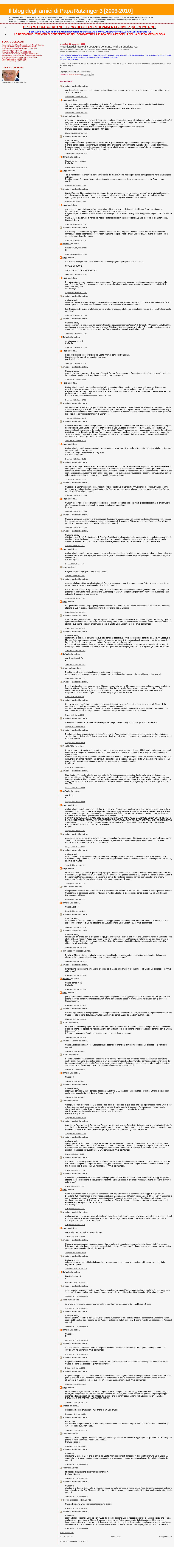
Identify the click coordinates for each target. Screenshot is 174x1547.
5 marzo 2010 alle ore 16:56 (74, 564)
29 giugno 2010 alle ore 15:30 (75, 1133)
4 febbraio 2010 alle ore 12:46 (75, 418)
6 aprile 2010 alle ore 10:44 (74, 697)
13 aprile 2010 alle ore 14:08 (75, 726)
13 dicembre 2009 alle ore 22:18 (76, 96)
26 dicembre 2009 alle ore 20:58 (76, 133)
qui (130, 63)
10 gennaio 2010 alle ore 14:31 (76, 224)
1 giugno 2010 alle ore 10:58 (75, 1051)
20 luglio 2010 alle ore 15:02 (75, 1186)
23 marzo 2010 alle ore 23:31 (75, 678)
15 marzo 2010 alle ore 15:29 (75, 612)
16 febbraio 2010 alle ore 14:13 (76, 495)
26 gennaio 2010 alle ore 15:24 (76, 333)
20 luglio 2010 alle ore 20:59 (75, 1236)
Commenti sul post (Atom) (78, 1541)
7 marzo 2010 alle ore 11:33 (74, 576)
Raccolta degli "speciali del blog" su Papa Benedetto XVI (22, 55)
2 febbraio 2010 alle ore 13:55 (75, 379)
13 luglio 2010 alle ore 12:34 (75, 1170)
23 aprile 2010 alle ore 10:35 (75, 767)
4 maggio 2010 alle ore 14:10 (75, 865)
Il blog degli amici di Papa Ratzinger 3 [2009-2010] (71, 10)
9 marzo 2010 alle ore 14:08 (74, 598)
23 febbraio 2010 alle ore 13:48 (76, 527)
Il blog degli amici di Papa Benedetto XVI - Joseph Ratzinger (23, 45)
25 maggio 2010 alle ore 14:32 (75, 989)
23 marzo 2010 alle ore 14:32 (75, 664)
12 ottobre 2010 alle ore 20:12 (75, 1384)
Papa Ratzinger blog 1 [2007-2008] (14, 61)
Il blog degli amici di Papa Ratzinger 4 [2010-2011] (19, 57)
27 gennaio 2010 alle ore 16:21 (76, 363)
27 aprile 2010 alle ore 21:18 (75, 831)
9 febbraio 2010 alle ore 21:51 (75, 459)
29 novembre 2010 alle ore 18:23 (76, 1508)
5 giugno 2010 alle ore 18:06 (75, 1069)
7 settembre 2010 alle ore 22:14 (76, 1268)
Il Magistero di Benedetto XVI (12, 50)
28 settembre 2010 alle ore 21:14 (76, 1354)
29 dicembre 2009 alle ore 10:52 (76, 153)
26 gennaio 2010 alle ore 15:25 (76, 347)
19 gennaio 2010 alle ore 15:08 (76, 315)
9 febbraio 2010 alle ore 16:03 (75, 441)
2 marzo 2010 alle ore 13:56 (74, 546)
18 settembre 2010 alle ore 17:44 (76, 1308)
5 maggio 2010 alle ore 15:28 (75, 883)
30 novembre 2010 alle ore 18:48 (76, 1528)
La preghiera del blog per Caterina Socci (75, 72)
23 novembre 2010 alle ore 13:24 (76, 1496)
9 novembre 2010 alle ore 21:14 (76, 1446)
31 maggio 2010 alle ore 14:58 (75, 1037)
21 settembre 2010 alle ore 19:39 (76, 1326)
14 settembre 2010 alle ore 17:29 (76, 1296)
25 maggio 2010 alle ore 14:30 (75, 975)
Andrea (65, 1406)
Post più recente (66, 1536)
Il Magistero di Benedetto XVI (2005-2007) (17, 52)
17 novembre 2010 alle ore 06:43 (76, 1478)
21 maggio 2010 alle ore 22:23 (75, 961)
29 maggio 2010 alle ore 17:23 (75, 1005)
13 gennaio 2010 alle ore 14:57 (76, 240)
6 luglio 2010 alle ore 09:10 (74, 1154)
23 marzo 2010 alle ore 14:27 (75, 651)
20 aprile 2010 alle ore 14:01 (75, 743)
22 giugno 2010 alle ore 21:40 (75, 1117)
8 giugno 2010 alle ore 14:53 (75, 1097)
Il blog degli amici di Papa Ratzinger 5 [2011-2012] (19, 48)
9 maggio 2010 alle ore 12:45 (75, 899)
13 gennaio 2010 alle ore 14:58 (76, 254)
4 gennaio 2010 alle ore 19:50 (75, 201)
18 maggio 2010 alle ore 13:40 (75, 947)
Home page (115, 1536)
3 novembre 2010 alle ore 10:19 (76, 1402)
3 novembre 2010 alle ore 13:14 (76, 1414)
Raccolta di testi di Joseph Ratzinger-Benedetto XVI (20, 54)
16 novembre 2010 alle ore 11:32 (76, 1464)
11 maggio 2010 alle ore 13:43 (75, 927)
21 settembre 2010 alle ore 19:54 (76, 1340)
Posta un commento (67, 1533)
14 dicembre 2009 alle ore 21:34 (76, 112)
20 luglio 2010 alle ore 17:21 (75, 1209)
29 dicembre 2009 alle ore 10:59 (76, 167)
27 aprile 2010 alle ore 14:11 (75, 788)
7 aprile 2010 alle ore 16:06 (74, 715)
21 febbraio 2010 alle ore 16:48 (76, 511)
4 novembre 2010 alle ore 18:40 (76, 1430)
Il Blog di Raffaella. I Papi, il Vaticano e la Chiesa (19, 47)
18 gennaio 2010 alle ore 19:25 (76, 293)
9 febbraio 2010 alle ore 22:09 (75, 479)
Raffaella (66, 157)
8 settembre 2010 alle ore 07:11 (76, 1282)
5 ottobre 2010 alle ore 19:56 (75, 1368)
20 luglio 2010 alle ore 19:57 (75, 1225)
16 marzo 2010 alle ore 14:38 (75, 628)
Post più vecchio (165, 1536)
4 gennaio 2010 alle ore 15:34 (75, 185)
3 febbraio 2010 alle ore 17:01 (75, 400)
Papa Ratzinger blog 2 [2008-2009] (14, 59)
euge (64, 100)
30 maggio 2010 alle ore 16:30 (75, 1019)
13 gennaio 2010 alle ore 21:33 (76, 274)
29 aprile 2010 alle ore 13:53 (75, 847)
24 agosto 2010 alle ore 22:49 (75, 1252)
